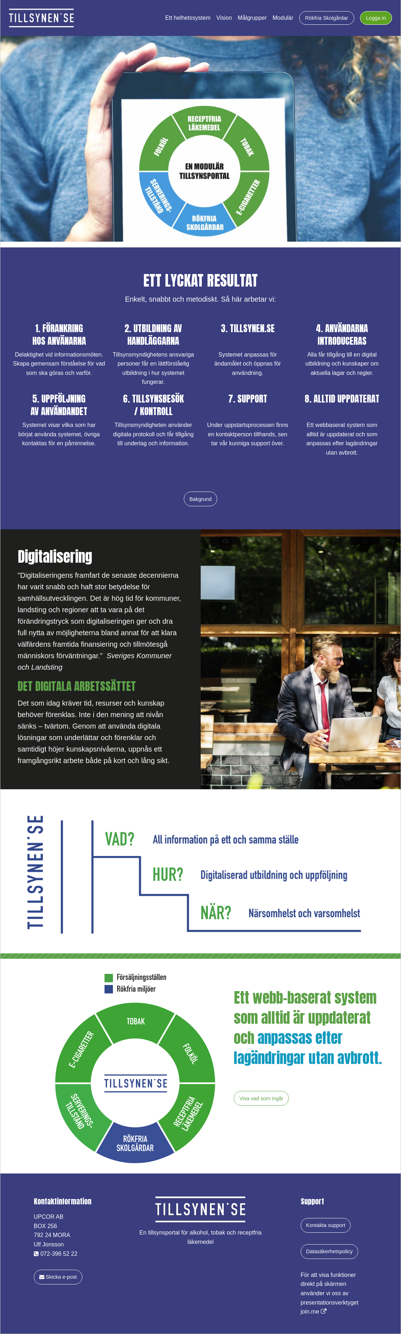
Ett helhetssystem (187, 18)
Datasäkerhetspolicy (329, 1251)
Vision (224, 18)
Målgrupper (252, 18)
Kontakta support (325, 1225)
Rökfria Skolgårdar (326, 18)
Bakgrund (201, 499)
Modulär (283, 18)
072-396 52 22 (56, 1254)
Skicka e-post (58, 1277)
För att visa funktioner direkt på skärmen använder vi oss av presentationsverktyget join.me (330, 1293)
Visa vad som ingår (261, 1098)
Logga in (376, 18)
